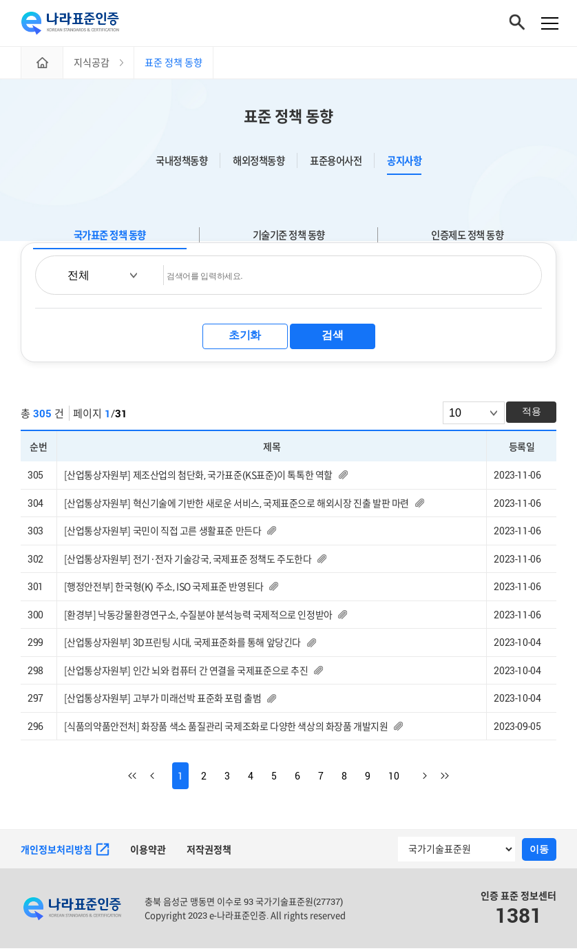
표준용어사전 (335, 162)
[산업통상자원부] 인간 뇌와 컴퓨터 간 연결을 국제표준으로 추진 (186, 672)
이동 (539, 851)
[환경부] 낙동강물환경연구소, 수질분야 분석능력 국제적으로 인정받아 (198, 616)
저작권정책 (209, 852)
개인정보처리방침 (65, 852)
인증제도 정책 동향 (467, 237)
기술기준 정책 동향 (289, 237)
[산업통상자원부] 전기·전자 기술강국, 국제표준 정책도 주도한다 (188, 560)
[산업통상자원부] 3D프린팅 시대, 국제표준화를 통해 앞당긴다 (182, 644)
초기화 (245, 337)
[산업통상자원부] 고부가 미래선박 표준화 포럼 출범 (163, 700)
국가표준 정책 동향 (110, 237)
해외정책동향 (258, 162)
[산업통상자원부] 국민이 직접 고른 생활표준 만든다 (163, 532)
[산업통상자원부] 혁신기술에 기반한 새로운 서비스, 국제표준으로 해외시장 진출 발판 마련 (236, 505)
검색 (332, 337)
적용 (531, 413)
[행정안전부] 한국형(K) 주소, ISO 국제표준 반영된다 (164, 588)
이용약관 (148, 852)
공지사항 (404, 162)
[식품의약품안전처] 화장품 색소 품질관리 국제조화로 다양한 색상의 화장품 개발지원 (226, 728)
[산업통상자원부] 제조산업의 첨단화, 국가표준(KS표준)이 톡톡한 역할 (198, 476)
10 (393, 778)
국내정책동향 (181, 162)
